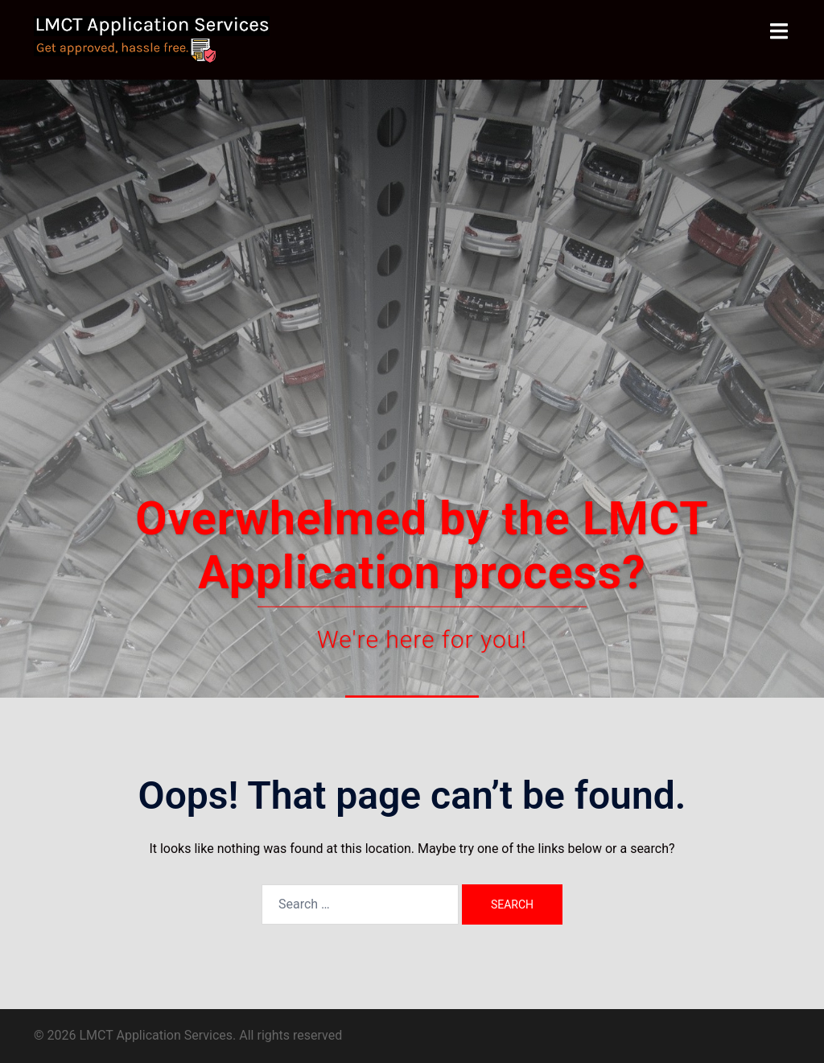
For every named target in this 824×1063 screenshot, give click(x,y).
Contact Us (412, 493)
